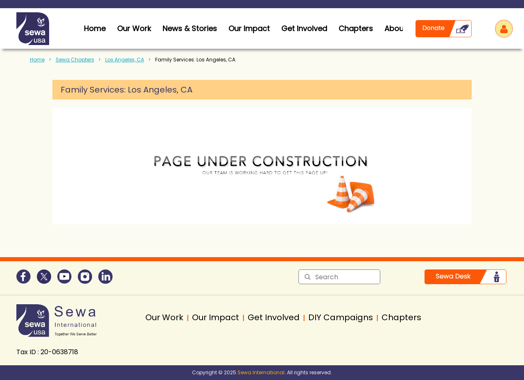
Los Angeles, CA (124, 59)
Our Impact (249, 28)
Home (37, 59)
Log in (504, 29)
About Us (401, 28)
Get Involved (304, 28)
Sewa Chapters (75, 59)
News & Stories (190, 28)
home (95, 28)
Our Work (134, 28)
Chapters (356, 28)
